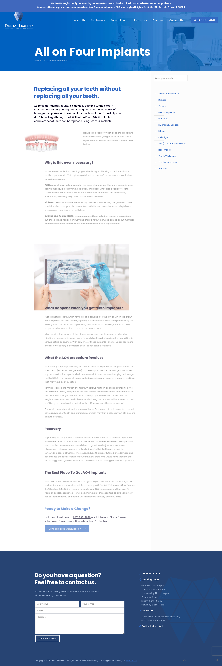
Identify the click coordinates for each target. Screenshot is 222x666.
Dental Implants (166, 112)
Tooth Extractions (167, 162)
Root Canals (164, 149)
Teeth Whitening (167, 156)
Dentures (163, 118)
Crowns (162, 106)
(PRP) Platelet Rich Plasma (172, 143)
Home (38, 60)
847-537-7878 (204, 20)
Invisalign (163, 137)
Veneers (162, 168)
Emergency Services (169, 124)
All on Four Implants (168, 93)
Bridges (162, 99)
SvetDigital (131, 660)
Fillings (161, 131)
